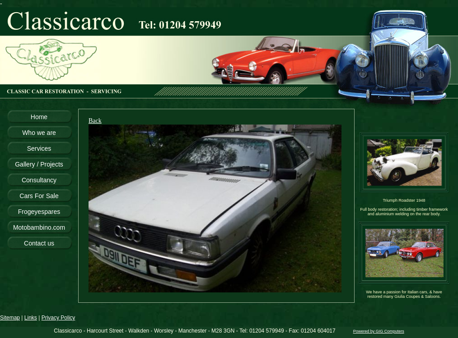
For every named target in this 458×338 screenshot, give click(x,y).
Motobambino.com (39, 227)
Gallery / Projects (39, 164)
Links (30, 318)
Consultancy (39, 180)
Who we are (39, 132)
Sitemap (10, 318)
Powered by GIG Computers (378, 331)
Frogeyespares (39, 211)
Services (39, 148)
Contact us (39, 243)
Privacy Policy (58, 318)
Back (95, 120)
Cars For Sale (38, 195)
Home (39, 116)
